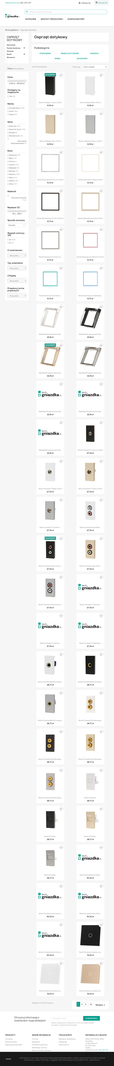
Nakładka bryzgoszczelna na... (50, 334)
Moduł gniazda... (90, 798)
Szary (13, 177)
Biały (13, 158)
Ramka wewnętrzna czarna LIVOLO (50, 218)
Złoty (13, 184)
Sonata (13, 133)
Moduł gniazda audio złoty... (90, 566)
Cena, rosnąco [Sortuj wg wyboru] (95, 67)
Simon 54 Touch (17, 129)
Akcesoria (11, 57)
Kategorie (30, 19)
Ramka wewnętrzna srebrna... (50, 257)
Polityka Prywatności (40, 1045)
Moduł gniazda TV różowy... (90, 605)
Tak (12, 96)
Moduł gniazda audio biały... (90, 527)
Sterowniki (11, 45)
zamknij (8, 1059)
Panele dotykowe (13, 48)
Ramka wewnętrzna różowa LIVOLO (90, 257)
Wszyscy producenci (52, 19)
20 (12, 239)
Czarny (14, 165)
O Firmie (35, 1039)
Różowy (13, 171)
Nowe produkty (11, 1042)
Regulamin (36, 1042)
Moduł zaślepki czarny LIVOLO (50, 102)
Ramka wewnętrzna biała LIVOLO (90, 180)
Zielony (13, 181)
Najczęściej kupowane (13, 1045)
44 (11, 243)
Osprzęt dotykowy (14, 38)
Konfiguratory (76, 19)
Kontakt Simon (16, 108)
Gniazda (10, 51)
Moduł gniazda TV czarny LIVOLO (90, 450)
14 (91, 1004)
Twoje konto (65, 1035)
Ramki (9, 54)
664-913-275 (25, 3)
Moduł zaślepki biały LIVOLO (90, 102)
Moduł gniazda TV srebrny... (50, 527)
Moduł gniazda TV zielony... (50, 643)
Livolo (13, 111)
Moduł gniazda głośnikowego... (90, 720)
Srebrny (14, 174)
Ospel (13, 114)
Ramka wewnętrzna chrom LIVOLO (50, 180)
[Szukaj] (66, 12)
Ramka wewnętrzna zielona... (50, 296)
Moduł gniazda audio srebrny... (50, 605)
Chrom (13, 161)
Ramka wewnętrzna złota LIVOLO (90, 218)
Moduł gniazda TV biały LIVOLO (50, 489)
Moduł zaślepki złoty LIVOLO (50, 141)
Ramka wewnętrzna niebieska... (90, 296)
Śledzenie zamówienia (67, 1039)
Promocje (9, 1039)
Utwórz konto (64, 1045)
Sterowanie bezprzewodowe (18, 142)
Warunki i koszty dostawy (41, 1050)
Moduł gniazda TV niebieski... (90, 643)
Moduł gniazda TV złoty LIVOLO (90, 489)
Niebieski (14, 168)
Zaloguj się (63, 1042)
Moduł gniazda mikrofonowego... (50, 682)
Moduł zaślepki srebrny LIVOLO (90, 141)
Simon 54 (14, 126)
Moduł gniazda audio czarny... (50, 566)
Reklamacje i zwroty (39, 1048)
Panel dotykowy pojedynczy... (90, 952)
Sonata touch (16, 136)
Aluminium (14, 155)
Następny (101, 1005)
